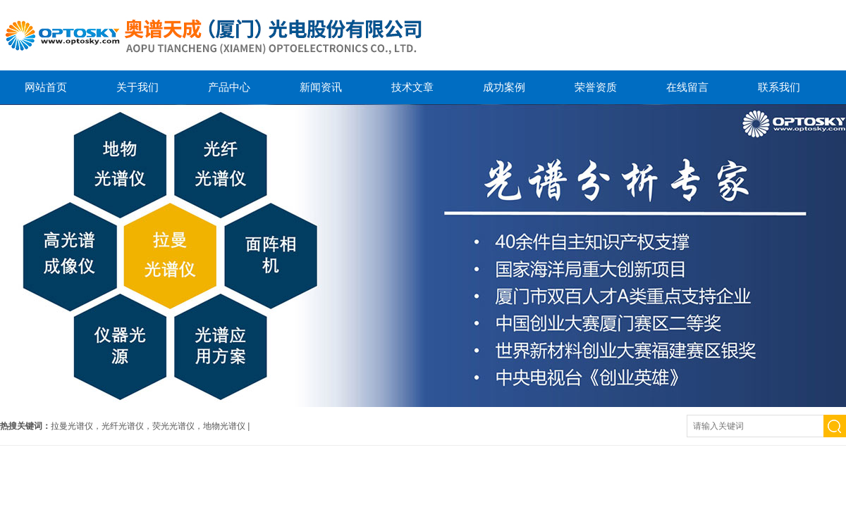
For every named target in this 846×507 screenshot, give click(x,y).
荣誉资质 (596, 87)
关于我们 (137, 87)
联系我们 (779, 87)
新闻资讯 (321, 87)
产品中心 (229, 87)
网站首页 (46, 87)
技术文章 (412, 87)
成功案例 (504, 87)
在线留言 (687, 87)
